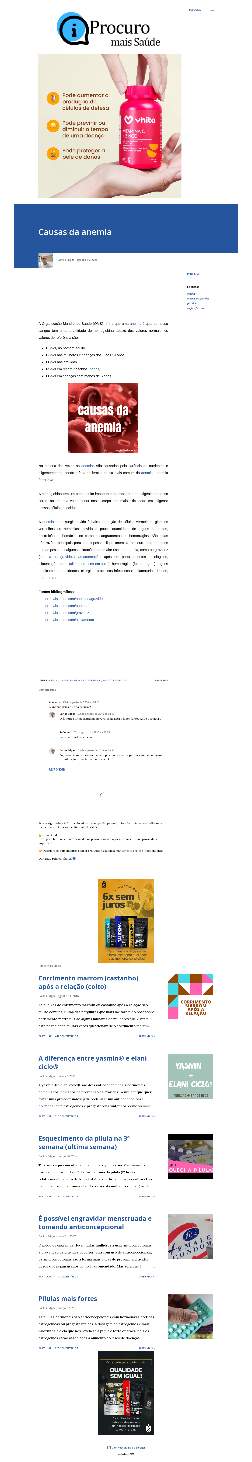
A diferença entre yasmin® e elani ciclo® (92, 1062)
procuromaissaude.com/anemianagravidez (71, 599)
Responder (57, 769)
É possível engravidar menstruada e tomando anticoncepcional (95, 1222)
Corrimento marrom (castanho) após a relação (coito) (88, 982)
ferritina (192, 303)
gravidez (161, 550)
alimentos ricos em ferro (89, 564)
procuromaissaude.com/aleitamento (66, 620)
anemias (88, 466)
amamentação (89, 557)
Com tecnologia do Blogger (126, 1447)
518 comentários (66, 1196)
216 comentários (66, 1116)
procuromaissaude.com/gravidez (63, 613)
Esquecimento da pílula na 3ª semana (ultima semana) (84, 1142)
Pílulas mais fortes (67, 1298)
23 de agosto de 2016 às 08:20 (96, 713)
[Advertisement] (103, 295)
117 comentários (66, 1276)
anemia (135, 324)
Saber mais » (146, 1036)
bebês (94, 369)
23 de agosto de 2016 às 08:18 (81, 702)
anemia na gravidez (57, 557)
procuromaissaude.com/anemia (62, 606)
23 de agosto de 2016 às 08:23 (91, 732)
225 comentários (66, 1348)
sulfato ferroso (195, 308)
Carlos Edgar (67, 713)
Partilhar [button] (193, 273)
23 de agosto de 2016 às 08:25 (96, 750)
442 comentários (66, 1036)
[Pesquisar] (195, 10)
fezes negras (144, 564)
